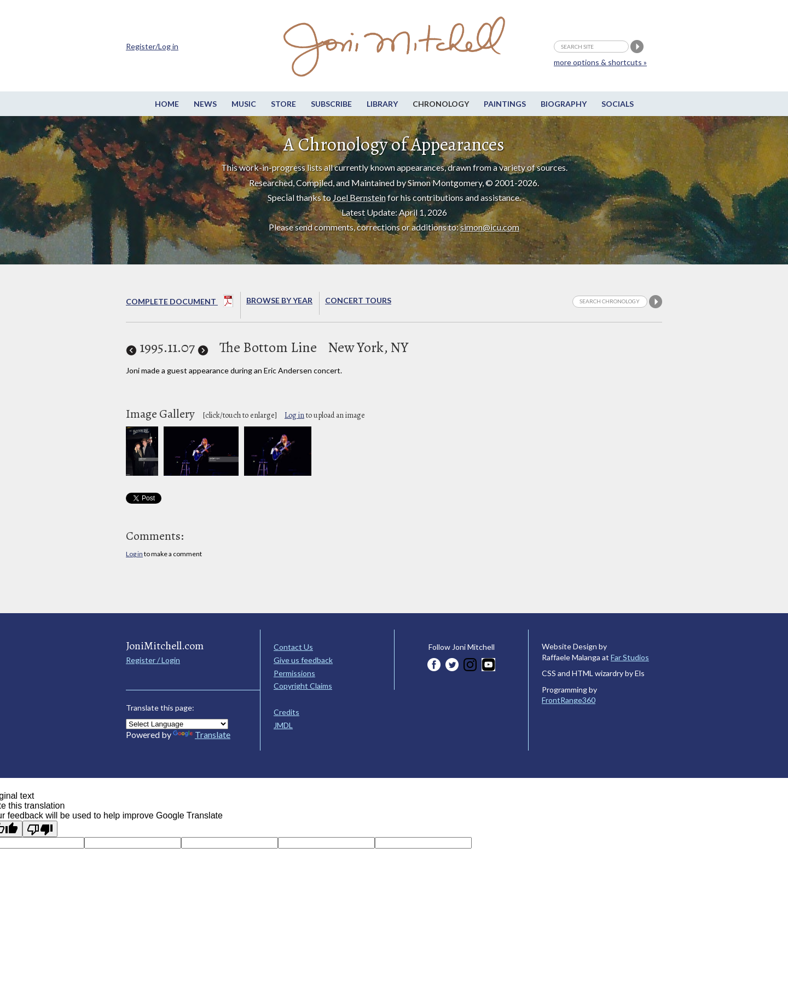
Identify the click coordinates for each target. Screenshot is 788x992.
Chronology (441, 103)
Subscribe (331, 103)
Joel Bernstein (359, 197)
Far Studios (630, 657)
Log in (294, 415)
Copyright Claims (303, 685)
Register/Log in (152, 46)
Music (243, 103)
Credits (286, 712)
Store (283, 103)
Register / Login (153, 660)
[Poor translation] (39, 829)
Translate (201, 734)
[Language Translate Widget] (177, 724)
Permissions (294, 673)
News (205, 103)
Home (167, 103)
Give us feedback (303, 660)
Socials (617, 103)
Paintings (505, 103)
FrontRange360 (568, 700)
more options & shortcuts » (600, 62)
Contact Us (293, 646)
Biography (564, 103)
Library (382, 103)
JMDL (283, 725)
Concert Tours (358, 300)
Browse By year (279, 300)
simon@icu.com (489, 227)
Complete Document (180, 303)
